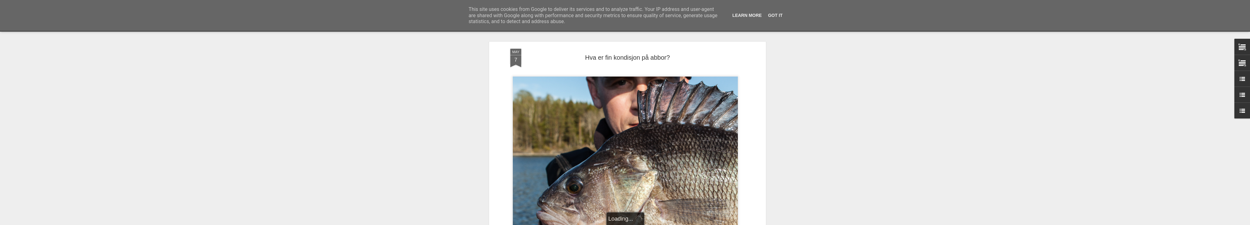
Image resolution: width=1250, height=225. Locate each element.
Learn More (747, 15)
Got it (775, 15)
